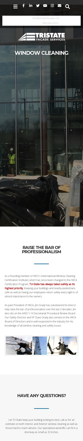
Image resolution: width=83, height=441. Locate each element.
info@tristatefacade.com (45, 18)
